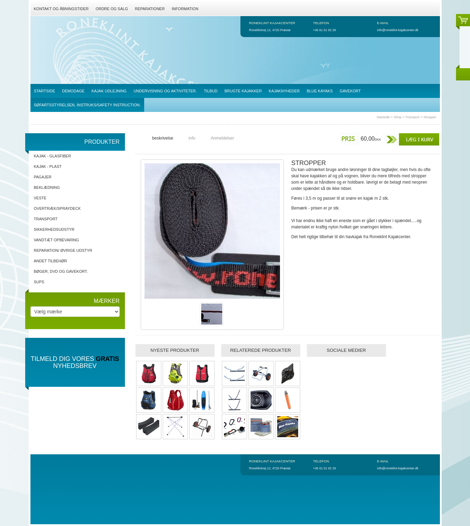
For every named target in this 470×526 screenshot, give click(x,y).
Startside (383, 117)
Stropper (429, 117)
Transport (412, 117)
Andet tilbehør (50, 261)
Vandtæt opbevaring (56, 240)
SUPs (39, 282)
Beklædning (47, 187)
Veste (40, 198)
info (192, 138)
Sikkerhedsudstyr (54, 229)
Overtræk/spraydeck (57, 208)
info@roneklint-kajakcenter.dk (397, 30)
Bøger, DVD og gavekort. (61, 271)
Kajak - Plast (48, 166)
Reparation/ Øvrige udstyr (63, 250)
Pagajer (43, 177)
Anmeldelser (222, 138)
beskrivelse (162, 138)
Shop (397, 117)
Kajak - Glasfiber (52, 156)
